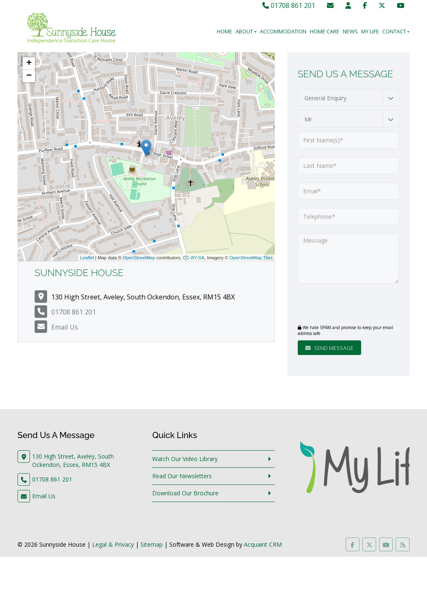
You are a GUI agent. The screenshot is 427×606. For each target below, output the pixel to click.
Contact (395, 31)
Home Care (324, 31)
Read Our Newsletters (182, 476)
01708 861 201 (288, 5)
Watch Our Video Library (185, 459)
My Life (370, 31)
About (246, 31)
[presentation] (348, 305)
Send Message (329, 348)
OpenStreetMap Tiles (250, 257)
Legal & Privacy (113, 544)
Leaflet (87, 257)
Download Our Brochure (185, 493)
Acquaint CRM (263, 544)
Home (224, 31)
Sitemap (152, 544)
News (350, 31)
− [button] (29, 76)
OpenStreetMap (139, 257)
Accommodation (283, 31)
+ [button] (29, 63)
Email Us (64, 327)
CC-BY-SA (194, 257)
